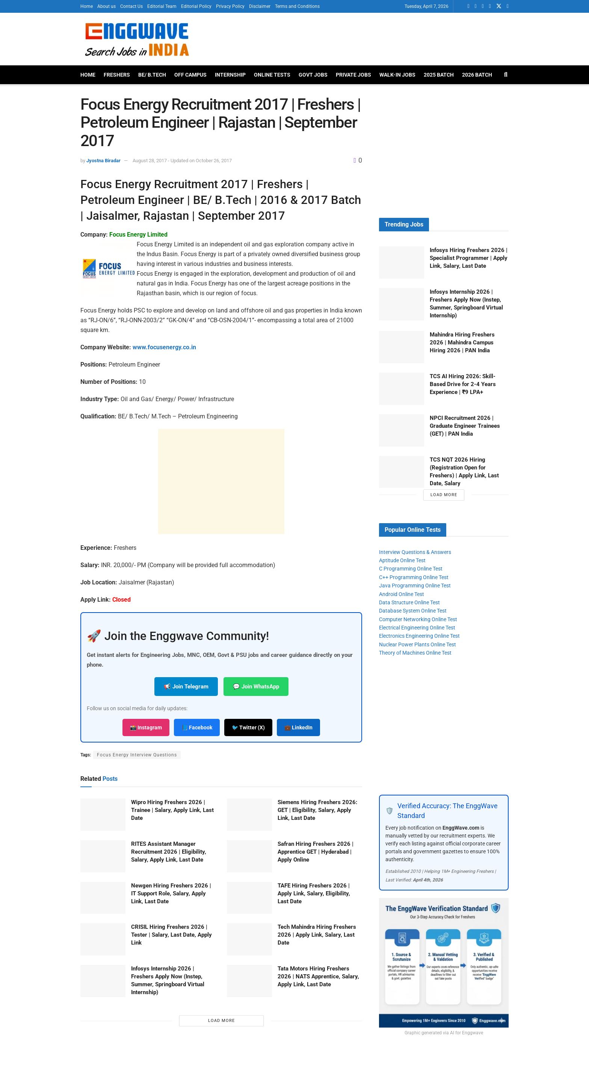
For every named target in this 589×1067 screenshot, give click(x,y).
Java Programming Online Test (415, 586)
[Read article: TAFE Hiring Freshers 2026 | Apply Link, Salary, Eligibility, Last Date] (249, 898)
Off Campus (190, 75)
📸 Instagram (146, 727)
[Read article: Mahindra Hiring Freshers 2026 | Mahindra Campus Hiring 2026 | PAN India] (401, 347)
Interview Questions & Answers (415, 552)
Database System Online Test (413, 611)
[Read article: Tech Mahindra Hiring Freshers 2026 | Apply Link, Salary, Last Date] (249, 939)
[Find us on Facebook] (483, 6)
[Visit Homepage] (136, 39)
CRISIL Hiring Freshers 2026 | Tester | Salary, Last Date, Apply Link (171, 935)
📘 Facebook (196, 727)
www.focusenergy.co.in (164, 347)
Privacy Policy (230, 6)
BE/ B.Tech (152, 75)
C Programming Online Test (411, 569)
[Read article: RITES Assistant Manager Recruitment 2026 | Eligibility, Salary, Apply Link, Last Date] (102, 856)
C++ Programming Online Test (414, 577)
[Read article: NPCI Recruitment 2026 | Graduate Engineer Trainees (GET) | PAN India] (401, 430)
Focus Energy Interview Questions (137, 755)
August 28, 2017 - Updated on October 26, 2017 (182, 160)
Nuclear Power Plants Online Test (417, 644)
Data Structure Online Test (409, 602)
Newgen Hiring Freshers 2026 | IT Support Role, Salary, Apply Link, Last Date (171, 893)
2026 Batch (477, 75)
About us (106, 6)
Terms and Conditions (297, 6)
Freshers (117, 75)
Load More (221, 1020)
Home (86, 6)
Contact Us (131, 6)
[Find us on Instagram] (508, 6)
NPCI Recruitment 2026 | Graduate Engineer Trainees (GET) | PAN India (465, 426)
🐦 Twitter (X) (248, 727)
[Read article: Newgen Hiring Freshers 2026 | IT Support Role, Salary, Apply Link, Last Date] (102, 898)
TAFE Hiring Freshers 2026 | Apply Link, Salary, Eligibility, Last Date (314, 893)
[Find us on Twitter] (498, 6)
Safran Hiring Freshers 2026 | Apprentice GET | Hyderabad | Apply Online (315, 852)
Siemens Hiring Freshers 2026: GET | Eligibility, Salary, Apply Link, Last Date (317, 810)
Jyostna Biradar (103, 160)
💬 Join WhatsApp (256, 686)
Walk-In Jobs (397, 75)
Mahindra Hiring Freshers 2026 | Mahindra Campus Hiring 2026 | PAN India (462, 342)
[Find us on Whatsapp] (468, 6)
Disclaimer (259, 6)
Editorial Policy (196, 6)
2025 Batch (439, 75)
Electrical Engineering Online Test (417, 628)
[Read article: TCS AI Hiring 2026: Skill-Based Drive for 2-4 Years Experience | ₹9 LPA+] (401, 389)
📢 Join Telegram (186, 686)
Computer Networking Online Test (418, 619)
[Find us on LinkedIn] (476, 6)
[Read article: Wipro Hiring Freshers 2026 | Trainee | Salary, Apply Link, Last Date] (102, 814)
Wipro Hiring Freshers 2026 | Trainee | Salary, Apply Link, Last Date (172, 810)
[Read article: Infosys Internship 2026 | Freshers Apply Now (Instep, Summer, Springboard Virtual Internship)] (102, 981)
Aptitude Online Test (402, 560)
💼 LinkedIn (298, 727)
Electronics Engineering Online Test (419, 636)
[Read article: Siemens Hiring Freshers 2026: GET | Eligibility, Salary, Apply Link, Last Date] (249, 814)
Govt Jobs (313, 75)
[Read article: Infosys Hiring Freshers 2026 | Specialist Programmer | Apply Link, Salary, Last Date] (401, 262)
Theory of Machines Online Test (415, 653)
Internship (230, 75)
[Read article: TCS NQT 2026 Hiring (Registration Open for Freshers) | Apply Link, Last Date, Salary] (401, 472)
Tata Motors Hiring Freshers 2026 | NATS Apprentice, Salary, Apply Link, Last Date (318, 976)
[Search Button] (506, 74)
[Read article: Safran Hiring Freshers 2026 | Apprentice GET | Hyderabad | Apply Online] (249, 856)
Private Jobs (353, 75)
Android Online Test (401, 594)
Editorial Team (162, 6)
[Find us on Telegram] (490, 6)
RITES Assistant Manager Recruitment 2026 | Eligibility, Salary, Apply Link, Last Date (168, 852)
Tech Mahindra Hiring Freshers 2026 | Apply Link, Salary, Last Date (317, 935)
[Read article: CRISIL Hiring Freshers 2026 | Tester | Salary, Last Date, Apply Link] (102, 939)
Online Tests (272, 75)
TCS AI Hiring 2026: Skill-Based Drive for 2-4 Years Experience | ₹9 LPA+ (463, 384)
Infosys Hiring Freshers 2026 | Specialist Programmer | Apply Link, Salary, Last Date (468, 258)
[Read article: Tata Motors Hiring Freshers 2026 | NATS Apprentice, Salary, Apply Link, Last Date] (249, 981)
